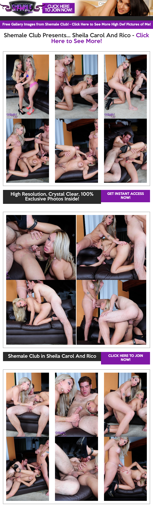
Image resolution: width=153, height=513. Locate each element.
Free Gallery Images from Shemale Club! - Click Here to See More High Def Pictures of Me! (76, 24)
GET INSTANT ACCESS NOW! (125, 195)
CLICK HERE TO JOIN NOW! (125, 358)
